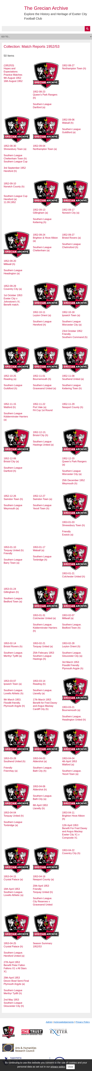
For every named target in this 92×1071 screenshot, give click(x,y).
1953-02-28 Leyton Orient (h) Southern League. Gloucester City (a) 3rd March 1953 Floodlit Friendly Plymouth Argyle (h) (72, 656)
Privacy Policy (83, 1022)
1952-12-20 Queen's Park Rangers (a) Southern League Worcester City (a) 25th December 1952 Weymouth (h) (74, 471)
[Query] (46, 28)
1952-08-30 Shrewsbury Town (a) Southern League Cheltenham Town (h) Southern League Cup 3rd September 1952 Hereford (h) (15, 158)
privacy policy (58, 1066)
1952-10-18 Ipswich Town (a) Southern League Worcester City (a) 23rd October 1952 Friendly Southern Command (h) (74, 324)
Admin (49, 1022)
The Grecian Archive (46, 8)
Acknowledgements (64, 1022)
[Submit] (87, 28)
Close (70, 1067)
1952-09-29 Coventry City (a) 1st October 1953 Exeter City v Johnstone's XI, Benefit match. (13, 295)
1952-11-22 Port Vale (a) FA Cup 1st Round (43, 407)
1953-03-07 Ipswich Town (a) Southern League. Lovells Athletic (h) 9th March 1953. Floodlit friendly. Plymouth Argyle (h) (14, 693)
